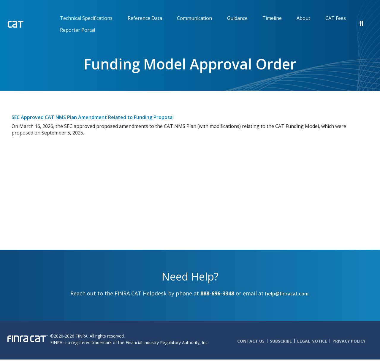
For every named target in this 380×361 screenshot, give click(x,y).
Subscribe (281, 341)
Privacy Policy (348, 341)
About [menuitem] (303, 18)
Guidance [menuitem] (237, 18)
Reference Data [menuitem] (145, 18)
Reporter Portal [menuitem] (77, 30)
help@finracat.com (286, 293)
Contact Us (251, 341)
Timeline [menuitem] (272, 18)
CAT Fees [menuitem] (335, 18)
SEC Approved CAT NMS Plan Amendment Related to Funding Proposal (93, 117)
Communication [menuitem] (194, 18)
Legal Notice (312, 341)
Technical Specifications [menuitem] (86, 18)
